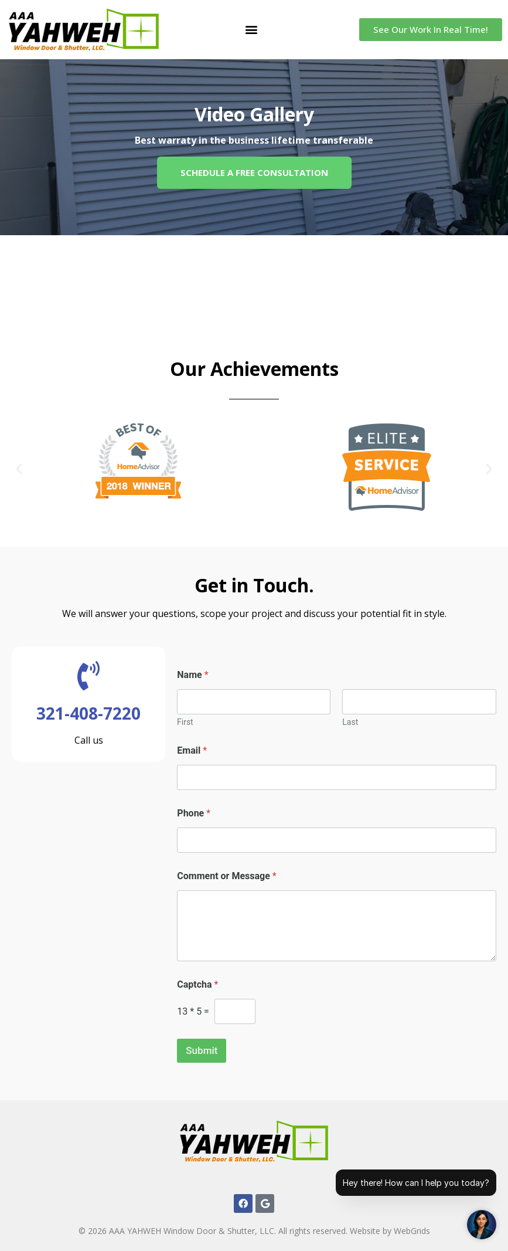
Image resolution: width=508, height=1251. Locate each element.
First (185, 722)
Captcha (197, 984)
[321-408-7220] (88, 675)
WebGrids (412, 1230)
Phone (193, 813)
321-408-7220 (88, 713)
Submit (201, 1050)
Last (351, 722)
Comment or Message (226, 876)
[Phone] (336, 840)
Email (192, 750)
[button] (251, 29)
